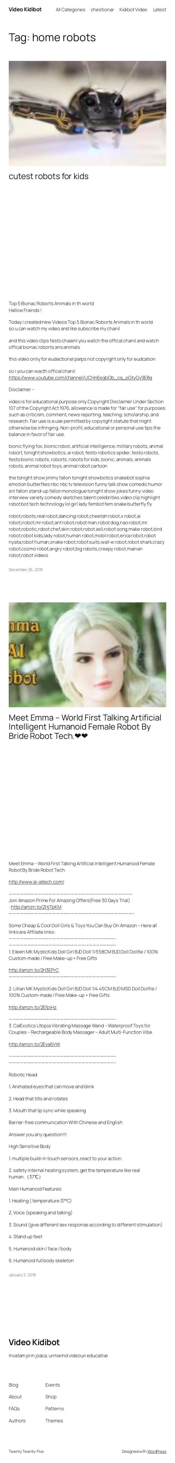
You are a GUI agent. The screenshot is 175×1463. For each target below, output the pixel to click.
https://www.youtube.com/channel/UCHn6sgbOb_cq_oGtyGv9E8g (80, 377)
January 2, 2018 (22, 1274)
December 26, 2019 (26, 569)
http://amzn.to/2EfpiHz (33, 1007)
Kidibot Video (133, 9)
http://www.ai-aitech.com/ (36, 881)
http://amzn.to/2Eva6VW (34, 1044)
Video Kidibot (25, 9)
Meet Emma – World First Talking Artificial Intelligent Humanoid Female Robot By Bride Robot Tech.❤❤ (85, 727)
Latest (159, 9)
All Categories (71, 9)
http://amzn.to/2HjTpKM (36, 907)
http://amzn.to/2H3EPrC (34, 970)
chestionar (102, 9)
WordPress (156, 1451)
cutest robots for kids (48, 176)
